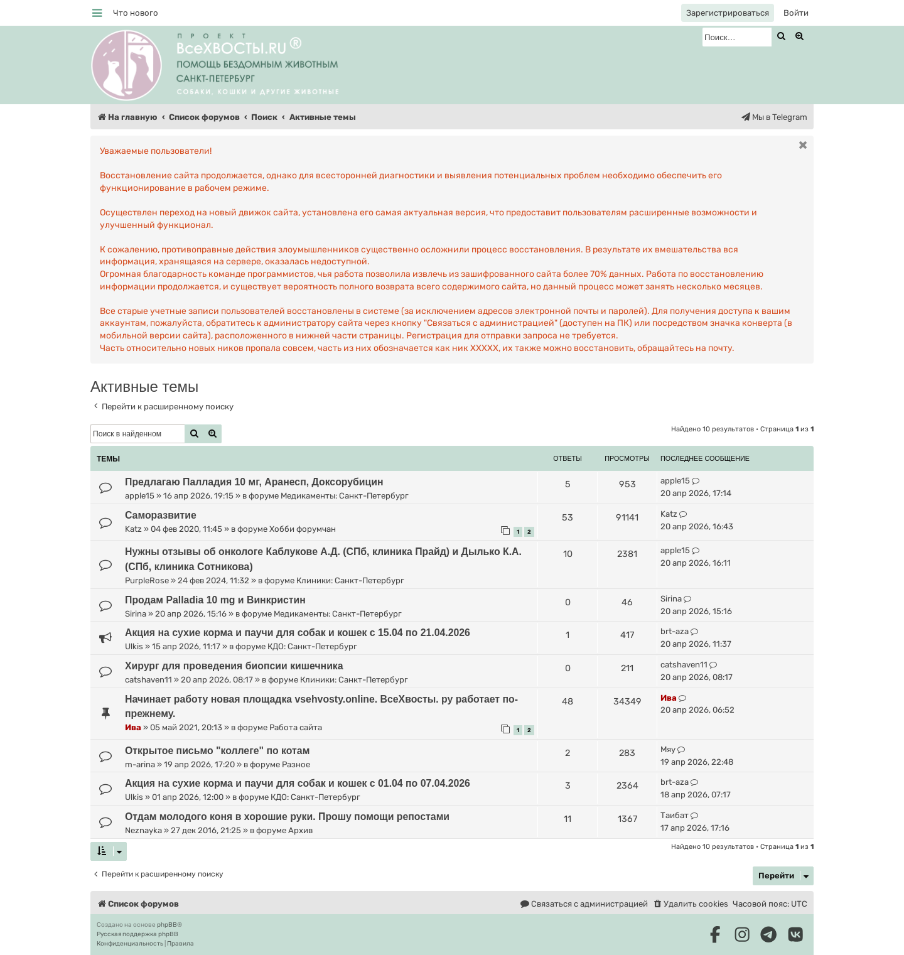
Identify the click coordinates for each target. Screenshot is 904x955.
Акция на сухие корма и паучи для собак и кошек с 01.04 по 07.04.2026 (297, 783)
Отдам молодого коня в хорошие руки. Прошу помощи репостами (287, 816)
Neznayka (143, 830)
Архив (300, 830)
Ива (133, 727)
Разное (296, 764)
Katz (133, 529)
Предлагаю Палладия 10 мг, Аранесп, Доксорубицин (254, 482)
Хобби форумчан (302, 529)
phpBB (167, 925)
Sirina (135, 613)
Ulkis (134, 646)
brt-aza (674, 631)
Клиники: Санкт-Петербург (350, 580)
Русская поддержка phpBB (137, 934)
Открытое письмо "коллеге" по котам (217, 750)
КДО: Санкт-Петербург (312, 646)
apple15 (139, 495)
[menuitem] (135, 13)
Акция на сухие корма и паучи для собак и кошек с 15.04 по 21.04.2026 (297, 632)
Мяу (667, 749)
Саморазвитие (160, 515)
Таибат (674, 815)
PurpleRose (147, 580)
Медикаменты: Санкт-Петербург (345, 495)
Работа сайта (295, 727)
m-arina (140, 764)
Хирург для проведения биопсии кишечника (234, 666)
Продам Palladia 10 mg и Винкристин (215, 600)
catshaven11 (148, 679)
